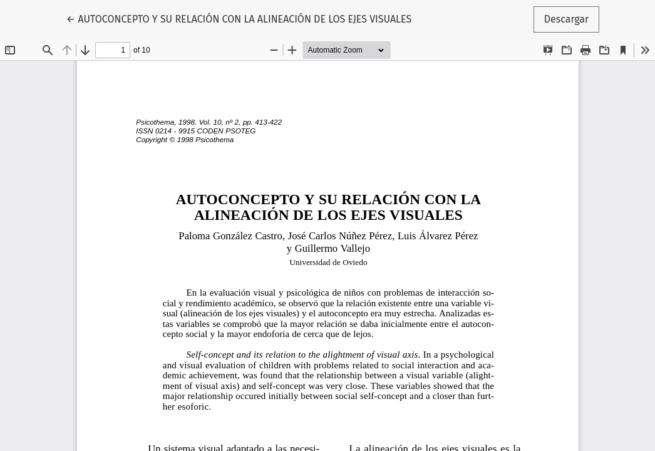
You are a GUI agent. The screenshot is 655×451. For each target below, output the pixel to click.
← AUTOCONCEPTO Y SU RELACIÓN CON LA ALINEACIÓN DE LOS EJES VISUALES (238, 18)
